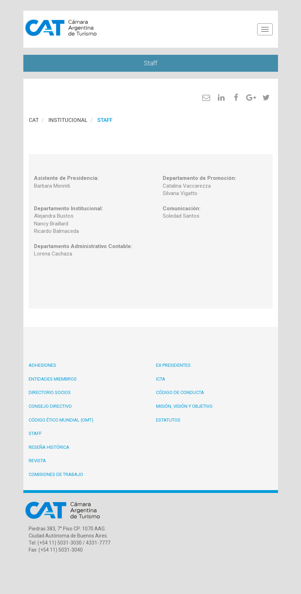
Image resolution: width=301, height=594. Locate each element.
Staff (104, 120)
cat (34, 120)
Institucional (67, 120)
